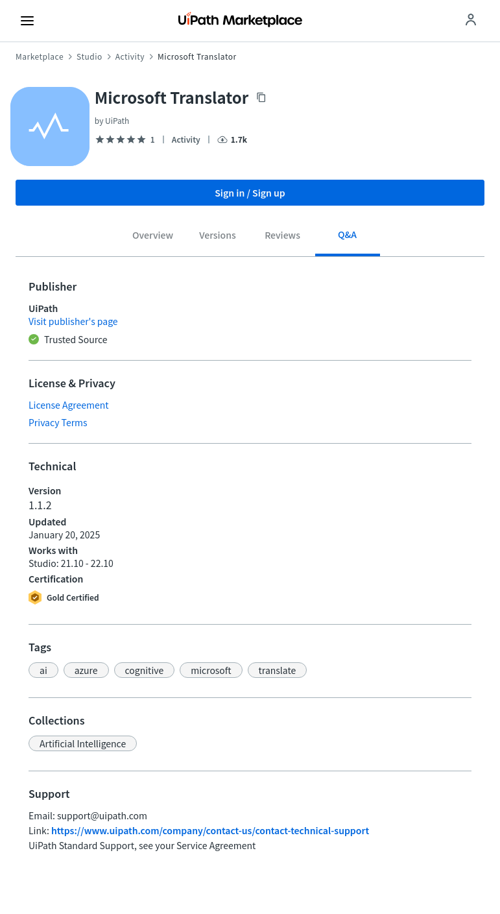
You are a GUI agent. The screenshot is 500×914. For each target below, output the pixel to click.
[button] (43, 670)
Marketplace (40, 56)
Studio (89, 56)
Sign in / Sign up (250, 192)
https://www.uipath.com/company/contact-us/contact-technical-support (210, 830)
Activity (130, 56)
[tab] (153, 237)
